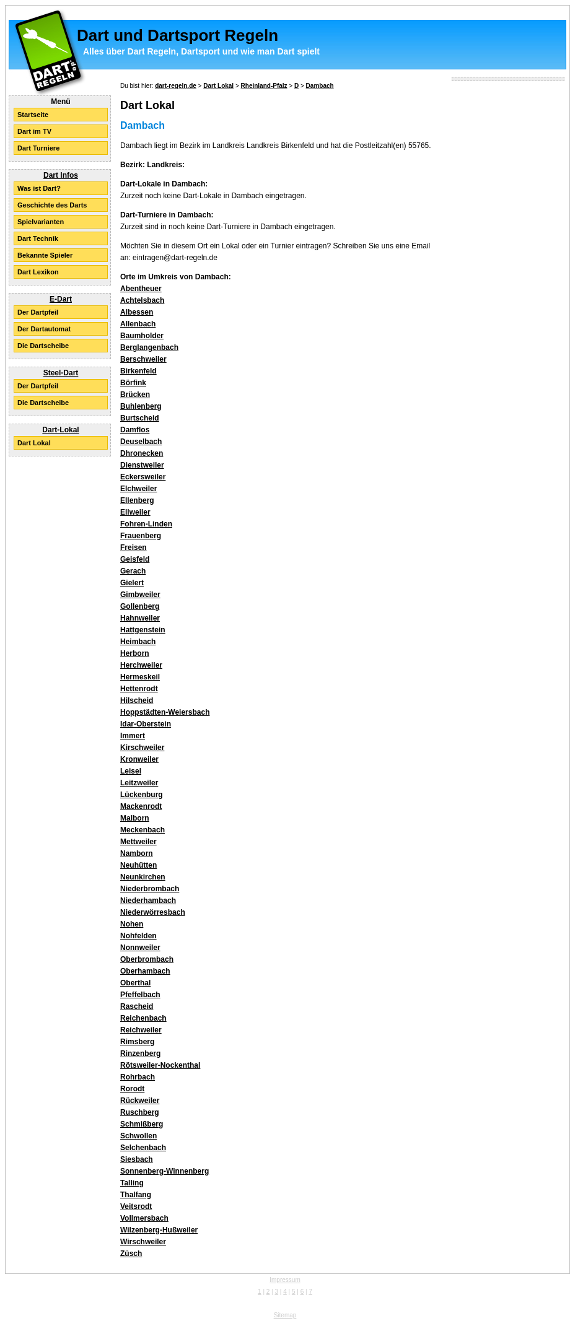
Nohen (131, 924)
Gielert (132, 582)
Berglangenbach (149, 347)
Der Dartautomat (44, 329)
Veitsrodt (136, 1206)
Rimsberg (137, 1041)
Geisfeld (134, 559)
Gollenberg (139, 606)
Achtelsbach (142, 300)
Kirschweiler (142, 747)
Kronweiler (139, 759)
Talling (132, 1183)
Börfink (133, 382)
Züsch (131, 1253)
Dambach (320, 85)
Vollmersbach (144, 1218)
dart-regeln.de (175, 85)
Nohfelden (138, 935)
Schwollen (138, 1136)
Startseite (32, 114)
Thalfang (135, 1194)
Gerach (133, 571)
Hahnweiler (140, 618)
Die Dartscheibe (43, 345)
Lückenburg (141, 794)
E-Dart (61, 299)
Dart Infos (60, 175)
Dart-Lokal (60, 429)
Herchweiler (141, 665)
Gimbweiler (140, 594)
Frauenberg (140, 535)
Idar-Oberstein (145, 724)
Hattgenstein (142, 630)
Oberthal (135, 983)
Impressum (285, 1279)
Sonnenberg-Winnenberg (164, 1171)
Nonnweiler (140, 947)
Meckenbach (142, 830)
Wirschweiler (143, 1241)
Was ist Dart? (39, 188)
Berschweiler (143, 359)
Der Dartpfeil (37, 312)
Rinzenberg (140, 1053)
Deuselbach (141, 441)
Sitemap (285, 1315)
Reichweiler (141, 1030)
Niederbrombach (149, 888)
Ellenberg (137, 500)
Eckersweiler (142, 477)
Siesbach (136, 1159)
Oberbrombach (146, 959)
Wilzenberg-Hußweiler (159, 1230)
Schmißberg (141, 1124)
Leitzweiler (139, 783)
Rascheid (136, 1006)
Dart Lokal (34, 443)
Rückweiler (139, 1100)
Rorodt (132, 1088)
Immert (132, 735)
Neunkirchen (142, 877)
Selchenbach (143, 1147)
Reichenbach (143, 1018)
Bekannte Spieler (44, 255)
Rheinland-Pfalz (264, 85)
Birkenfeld (138, 371)
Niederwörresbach (152, 912)
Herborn (134, 653)
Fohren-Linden (146, 524)
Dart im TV (34, 131)
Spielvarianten (40, 221)
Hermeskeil (140, 677)
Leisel (130, 771)
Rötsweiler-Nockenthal (160, 1065)
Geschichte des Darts (52, 205)
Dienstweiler (142, 465)
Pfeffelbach (140, 994)
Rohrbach (137, 1077)
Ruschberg (139, 1112)
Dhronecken (141, 453)
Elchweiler (138, 488)
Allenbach (138, 324)
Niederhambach (148, 900)
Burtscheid (139, 418)
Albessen (136, 312)
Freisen (133, 547)
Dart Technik (37, 238)
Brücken (135, 394)
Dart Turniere (38, 148)
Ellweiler (135, 512)
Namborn (136, 853)
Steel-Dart (61, 373)
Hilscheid (136, 700)
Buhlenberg (141, 406)
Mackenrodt (141, 806)
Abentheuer (141, 288)
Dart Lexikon (38, 272)
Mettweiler (138, 841)
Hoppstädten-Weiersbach (164, 712)
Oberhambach (145, 971)
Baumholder (142, 335)
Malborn (134, 818)
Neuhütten (138, 865)
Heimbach (138, 641)
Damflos (134, 429)
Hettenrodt (139, 688)
